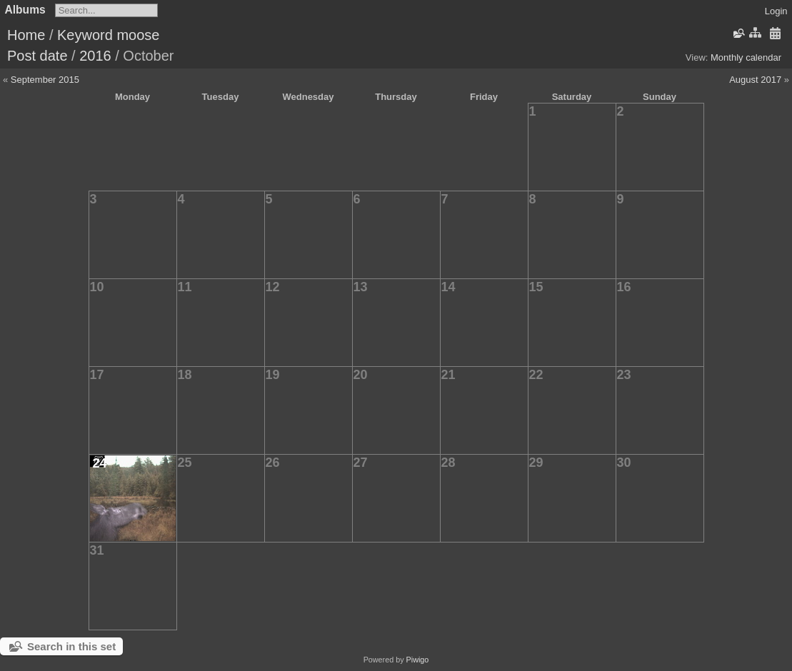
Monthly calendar (746, 57)
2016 (95, 56)
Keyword (85, 35)
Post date (37, 56)
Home (26, 35)
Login (776, 11)
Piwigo (417, 659)
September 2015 (45, 79)
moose (137, 35)
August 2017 (755, 79)
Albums (25, 10)
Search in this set (71, 646)
